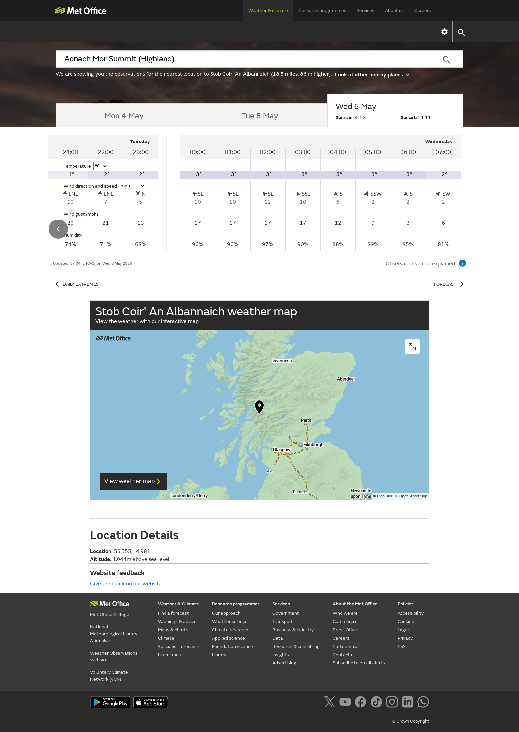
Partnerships (346, 646)
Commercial (345, 621)
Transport (282, 621)
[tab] (124, 115)
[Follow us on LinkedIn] (409, 703)
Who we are (345, 613)
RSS (402, 646)
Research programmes (322, 10)
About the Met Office (355, 604)
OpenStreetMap (413, 496)
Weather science (230, 621)
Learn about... (381, 31)
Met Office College (109, 614)
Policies (406, 604)
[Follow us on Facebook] (362, 703)
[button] (461, 32)
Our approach (226, 613)
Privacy (405, 638)
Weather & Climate (178, 604)
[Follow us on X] (331, 703)
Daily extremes (76, 284)
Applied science (228, 638)
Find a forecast (103, 31)
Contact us (344, 655)
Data (277, 638)
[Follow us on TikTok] (377, 703)
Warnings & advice (164, 31)
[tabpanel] (320, 193)
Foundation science (232, 646)
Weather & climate (268, 10)
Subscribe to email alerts (359, 663)
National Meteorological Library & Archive (113, 634)
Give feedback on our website (126, 583)
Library (219, 655)
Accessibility (411, 613)
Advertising (284, 663)
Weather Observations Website (114, 656)
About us (394, 10)
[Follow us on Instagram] (393, 703)
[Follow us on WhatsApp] (423, 703)
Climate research (230, 630)
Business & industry (293, 630)
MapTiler (384, 496)
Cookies (406, 621)
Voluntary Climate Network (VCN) (109, 675)
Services (365, 10)
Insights (280, 655)
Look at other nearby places (372, 74)
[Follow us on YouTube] (346, 703)
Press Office (345, 630)
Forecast (450, 284)
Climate (269, 31)
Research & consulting (296, 646)
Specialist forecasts (322, 31)
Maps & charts (224, 31)
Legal (403, 630)
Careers (422, 10)
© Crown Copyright (410, 721)
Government (285, 613)
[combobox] (242, 59)
